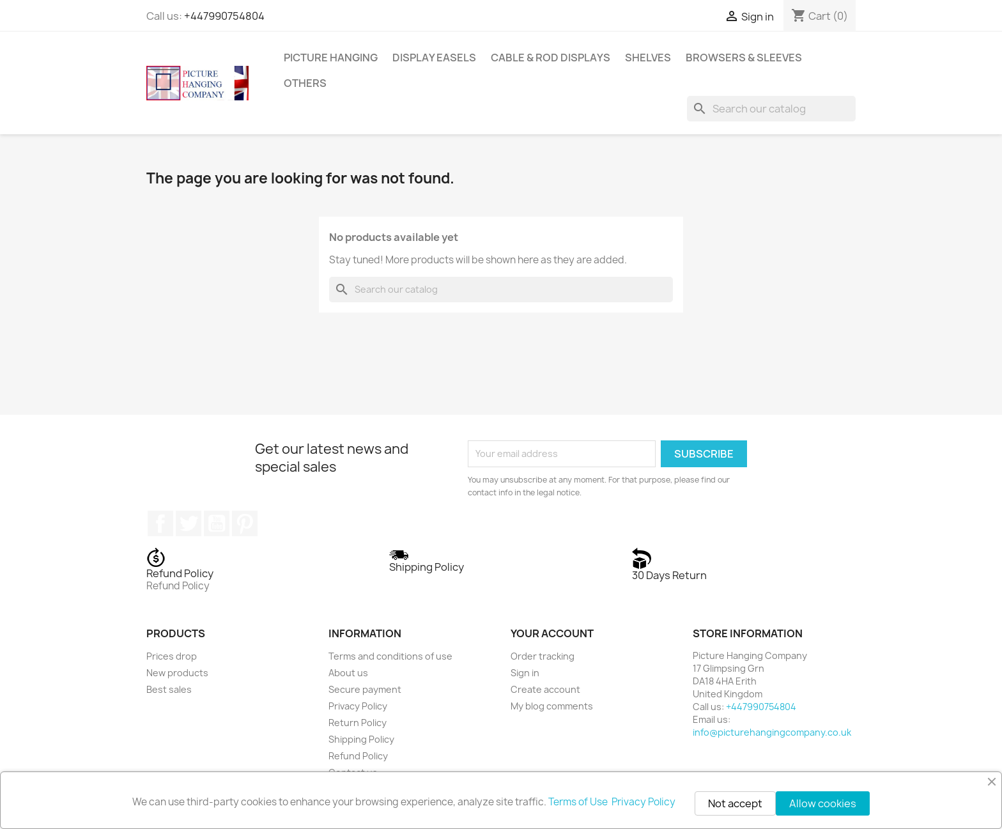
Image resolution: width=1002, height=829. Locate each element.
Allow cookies (822, 803)
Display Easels (434, 57)
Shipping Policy (361, 739)
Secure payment (364, 689)
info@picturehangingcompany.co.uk (772, 732)
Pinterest (245, 523)
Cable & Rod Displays (550, 57)
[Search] (771, 108)
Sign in (525, 673)
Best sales (169, 689)
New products (177, 673)
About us (348, 673)
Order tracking (542, 656)
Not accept (735, 803)
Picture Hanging (331, 57)
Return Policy (357, 723)
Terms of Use (579, 802)
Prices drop (171, 656)
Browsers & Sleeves (744, 57)
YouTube (216, 523)
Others (305, 83)
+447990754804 (224, 16)
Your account (552, 633)
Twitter (188, 523)
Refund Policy (358, 756)
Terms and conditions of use (390, 656)
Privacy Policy (357, 706)
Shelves (648, 57)
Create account (545, 689)
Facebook (160, 523)
